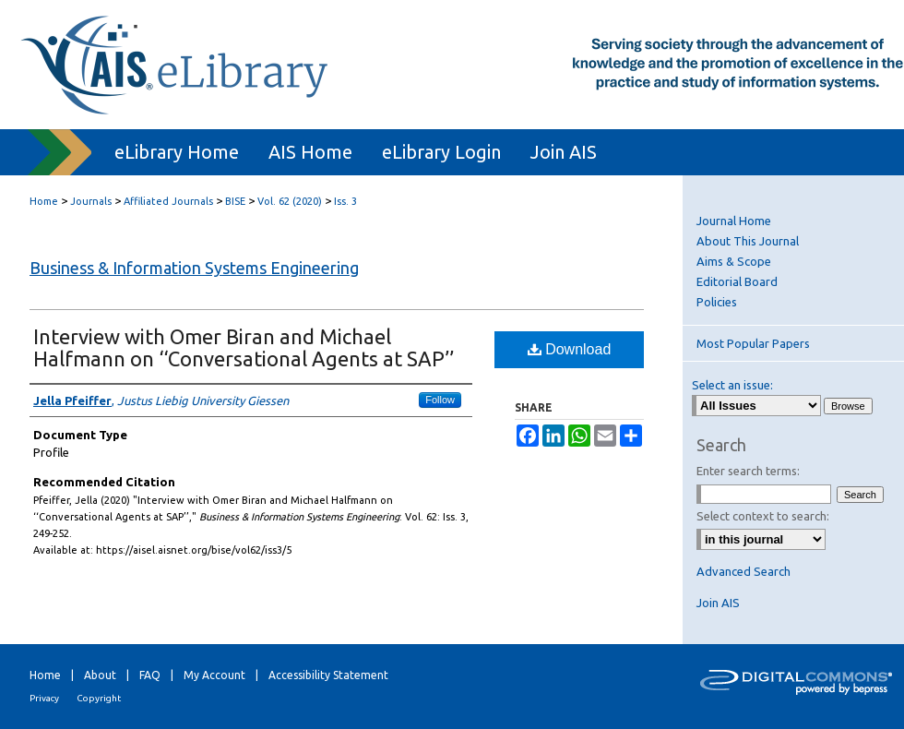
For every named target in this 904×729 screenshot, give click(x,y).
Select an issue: (732, 384)
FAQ (150, 675)
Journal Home (733, 220)
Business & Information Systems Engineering (194, 267)
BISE (235, 201)
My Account (214, 675)
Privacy (44, 698)
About (100, 675)
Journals (91, 201)
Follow (440, 399)
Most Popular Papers (753, 343)
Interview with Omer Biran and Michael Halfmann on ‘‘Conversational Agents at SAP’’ (243, 347)
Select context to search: (762, 515)
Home (44, 201)
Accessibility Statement (328, 675)
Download (570, 349)
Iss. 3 (345, 201)
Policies (716, 301)
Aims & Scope (733, 261)
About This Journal (747, 240)
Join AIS (718, 602)
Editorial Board (737, 281)
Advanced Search (743, 571)
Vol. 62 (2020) (289, 201)
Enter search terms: (748, 470)
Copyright (99, 698)
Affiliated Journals (168, 201)
